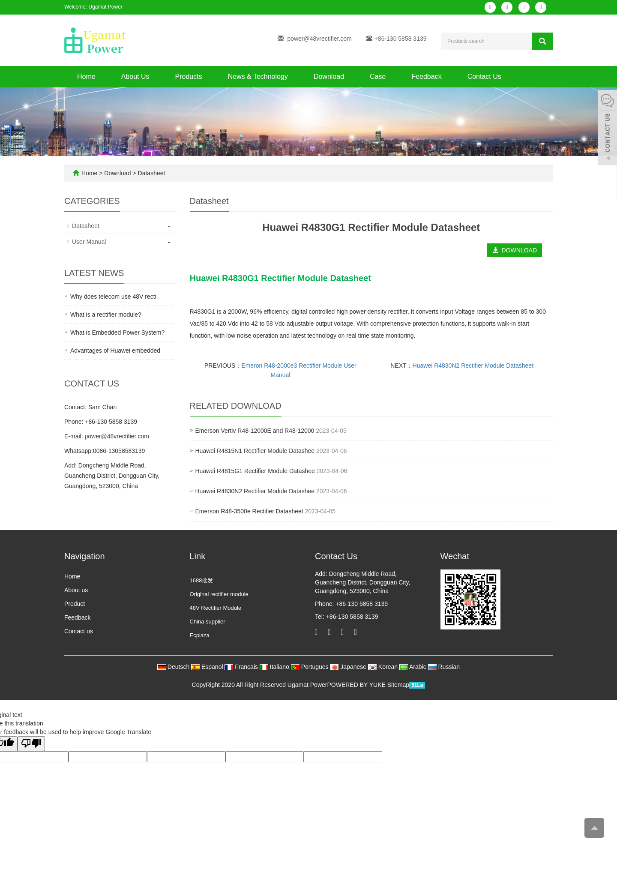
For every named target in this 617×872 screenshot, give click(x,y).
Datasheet (150, 173)
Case (378, 76)
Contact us (78, 631)
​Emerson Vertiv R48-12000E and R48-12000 (254, 430)
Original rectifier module (219, 594)
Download (329, 76)
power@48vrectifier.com (319, 38)
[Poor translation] (31, 743)
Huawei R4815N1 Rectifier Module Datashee (255, 450)
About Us (135, 76)
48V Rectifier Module (216, 608)
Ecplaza (200, 635)
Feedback (426, 76)
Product (74, 603)
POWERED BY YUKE (357, 684)
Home (86, 76)
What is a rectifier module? (105, 314)
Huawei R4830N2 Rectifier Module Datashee (255, 491)
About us (76, 590)
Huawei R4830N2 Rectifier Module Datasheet (473, 365)
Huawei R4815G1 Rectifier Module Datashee (255, 470)
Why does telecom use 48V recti (113, 296)
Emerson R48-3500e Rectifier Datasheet (249, 511)
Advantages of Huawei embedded (115, 350)
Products (188, 76)
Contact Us (484, 76)
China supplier (207, 621)
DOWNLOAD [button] (514, 250)
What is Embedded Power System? (117, 332)
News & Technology (258, 76)
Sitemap (398, 684)
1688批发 (201, 580)
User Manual (89, 241)
